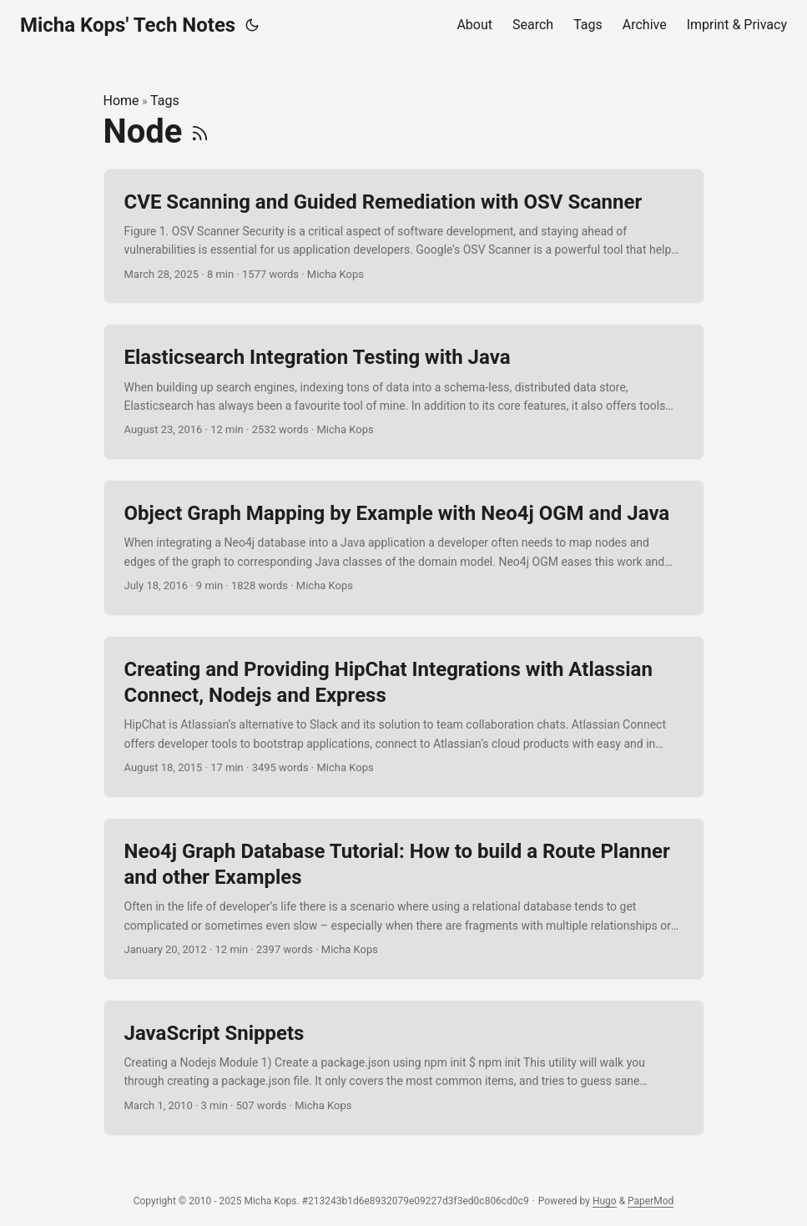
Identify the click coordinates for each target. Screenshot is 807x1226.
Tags (164, 100)
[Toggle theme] (252, 25)
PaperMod (650, 1201)
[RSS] (199, 131)
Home (121, 100)
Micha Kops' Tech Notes (127, 25)
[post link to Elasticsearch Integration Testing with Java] (404, 392)
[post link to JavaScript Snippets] (404, 1068)
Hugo (605, 1201)
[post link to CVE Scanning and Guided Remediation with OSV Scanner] (404, 236)
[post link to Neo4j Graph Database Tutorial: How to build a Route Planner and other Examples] (404, 899)
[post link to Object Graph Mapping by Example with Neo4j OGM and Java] (404, 548)
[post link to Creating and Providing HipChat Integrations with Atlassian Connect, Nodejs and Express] (404, 717)
